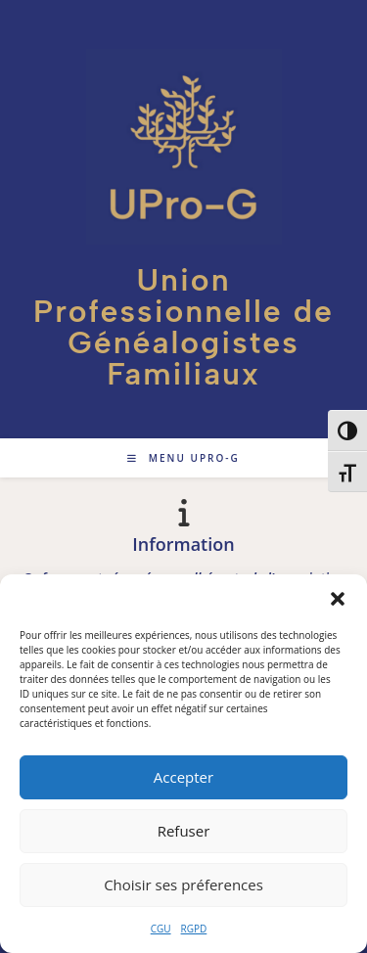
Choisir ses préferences (183, 884)
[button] (337, 599)
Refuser (184, 830)
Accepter (183, 777)
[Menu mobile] (183, 458)
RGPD (194, 928)
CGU (161, 928)
